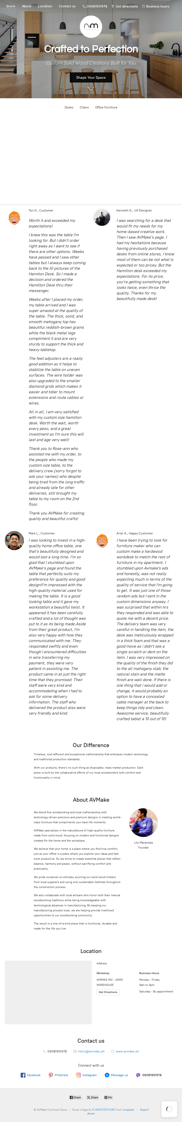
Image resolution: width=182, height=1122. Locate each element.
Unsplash (128, 1109)
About (26, 6)
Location (45, 6)
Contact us (67, 6)
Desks (69, 107)
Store (10, 6)
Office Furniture (106, 107)
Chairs (84, 107)
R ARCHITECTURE (103, 1109)
